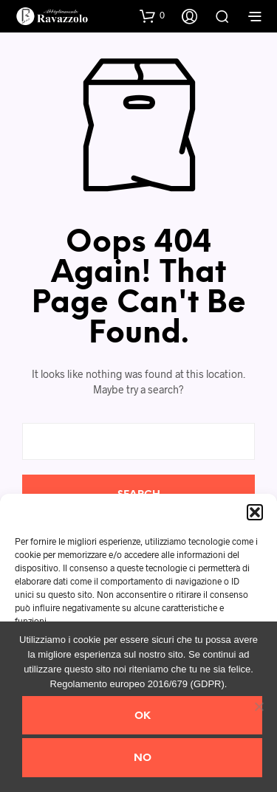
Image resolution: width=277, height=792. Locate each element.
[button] (254, 512)
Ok (142, 716)
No (142, 758)
